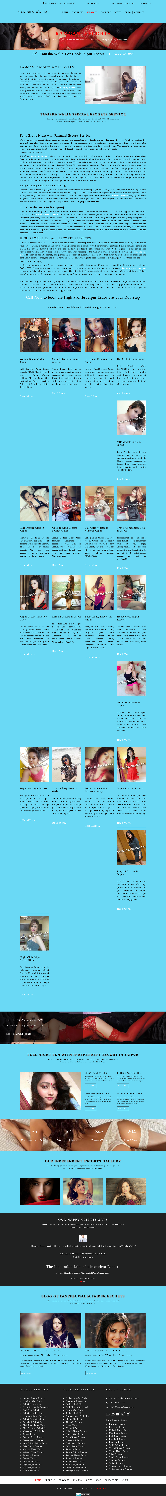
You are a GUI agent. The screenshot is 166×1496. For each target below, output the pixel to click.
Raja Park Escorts (117, 1439)
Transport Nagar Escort (77, 1470)
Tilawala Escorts (74, 1422)
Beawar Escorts (30, 1458)
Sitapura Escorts (117, 1460)
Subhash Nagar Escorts (120, 1466)
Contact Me (111, 1480)
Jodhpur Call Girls (74, 1413)
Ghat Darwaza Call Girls (34, 1428)
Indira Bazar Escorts (75, 1446)
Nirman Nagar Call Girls (77, 1416)
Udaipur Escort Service (34, 1398)
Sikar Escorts (115, 1454)
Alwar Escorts (72, 1425)
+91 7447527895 (120, 54)
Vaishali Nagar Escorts (33, 1452)
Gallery (106, 12)
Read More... (27, 396)
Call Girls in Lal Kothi (33, 1413)
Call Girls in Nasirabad (77, 1407)
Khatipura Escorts (117, 1427)
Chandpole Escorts (31, 1461)
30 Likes (45, 1355)
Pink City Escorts (117, 1436)
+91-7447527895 (92, 3)
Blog (128, 12)
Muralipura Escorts (118, 1433)
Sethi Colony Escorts (119, 1445)
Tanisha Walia (33, 12)
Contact (139, 12)
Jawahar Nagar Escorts (77, 1455)
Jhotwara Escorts (74, 1458)
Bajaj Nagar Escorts (32, 1464)
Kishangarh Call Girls (76, 1398)
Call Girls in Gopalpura (34, 1419)
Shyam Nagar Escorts (119, 1451)
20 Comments (126, 1355)
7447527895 (146, 3)
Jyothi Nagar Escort (75, 1464)
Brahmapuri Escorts (75, 1443)
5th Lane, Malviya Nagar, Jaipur (124, 1398)
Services (92, 12)
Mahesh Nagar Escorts (120, 1430)
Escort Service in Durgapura (36, 1407)
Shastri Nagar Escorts (119, 1448)
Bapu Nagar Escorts (75, 1437)
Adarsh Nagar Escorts (76, 1431)
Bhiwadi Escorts (74, 1428)
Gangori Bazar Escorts (33, 1437)
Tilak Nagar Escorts (32, 1467)
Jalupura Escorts (74, 1449)
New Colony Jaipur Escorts (36, 1443)
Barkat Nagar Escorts (33, 1440)
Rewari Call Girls (74, 1410)
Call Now (34, 297)
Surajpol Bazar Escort (76, 1467)
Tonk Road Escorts (32, 1470)
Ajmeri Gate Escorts (75, 1434)
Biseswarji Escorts (75, 1440)
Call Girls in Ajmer (32, 1404)
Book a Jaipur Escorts (18, 1034)
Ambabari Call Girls (32, 1422)
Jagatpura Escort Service (34, 1416)
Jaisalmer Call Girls (32, 1401)
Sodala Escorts (116, 1463)
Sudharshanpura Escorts (120, 1469)
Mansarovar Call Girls (33, 1431)
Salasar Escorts (30, 1434)
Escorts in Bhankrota (76, 1401)
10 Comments (61, 1355)
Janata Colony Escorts (76, 1452)
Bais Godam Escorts (32, 1446)
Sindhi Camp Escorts (119, 1457)
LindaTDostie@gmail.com (124, 3)
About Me (77, 12)
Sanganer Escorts (31, 1455)
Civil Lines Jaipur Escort (34, 1425)
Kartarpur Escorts (117, 1424)
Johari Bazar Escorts (75, 1461)
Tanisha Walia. (101, 1488)
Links (125, 1480)
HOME (65, 12)
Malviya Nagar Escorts (33, 1449)
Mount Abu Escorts (75, 1419)
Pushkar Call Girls (74, 1404)
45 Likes (110, 1355)
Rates (117, 12)
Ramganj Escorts (117, 1442)
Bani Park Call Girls (32, 1410)
